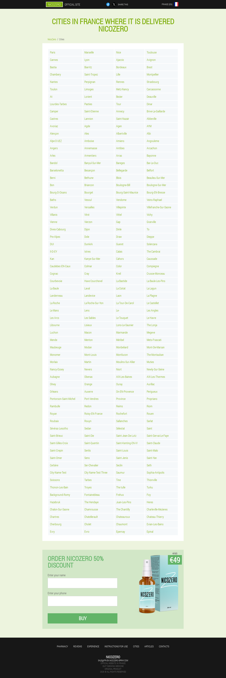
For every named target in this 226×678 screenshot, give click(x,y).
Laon (118, 295)
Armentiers (90, 155)
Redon (87, 406)
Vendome (121, 200)
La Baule (54, 288)
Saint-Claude (153, 443)
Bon (52, 185)
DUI (52, 244)
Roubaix (54, 421)
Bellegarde (121, 170)
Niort (119, 369)
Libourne (55, 325)
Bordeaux (121, 67)
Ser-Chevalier (91, 465)
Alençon (54, 133)
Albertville (121, 133)
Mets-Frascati (154, 340)
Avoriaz (54, 126)
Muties (150, 362)
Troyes (88, 487)
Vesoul (88, 200)
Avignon (151, 60)
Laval (87, 288)
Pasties (88, 104)
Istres (87, 251)
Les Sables (90, 318)
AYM (149, 126)
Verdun (54, 207)
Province (121, 399)
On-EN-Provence (125, 391)
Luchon (54, 332)
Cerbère (54, 465)
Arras (119, 155)
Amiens (120, 141)
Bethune (88, 178)
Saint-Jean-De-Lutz (126, 435)
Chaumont (121, 524)
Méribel (120, 340)
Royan (53, 413)
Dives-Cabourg (58, 229)
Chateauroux (123, 517)
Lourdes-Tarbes (58, 104)
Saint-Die (89, 435)
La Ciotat (121, 288)
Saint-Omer (56, 458)
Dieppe (150, 236)
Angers (54, 148)
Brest (149, 67)
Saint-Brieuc (56, 435)
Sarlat (150, 421)
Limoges (89, 89)
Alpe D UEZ (56, 141)
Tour (118, 104)
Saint (149, 428)
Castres (54, 118)
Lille (118, 74)
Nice (118, 52)
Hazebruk (55, 502)
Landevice (89, 295)
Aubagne (55, 377)
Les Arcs (54, 318)
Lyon (87, 60)
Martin (87, 362)
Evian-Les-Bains (155, 524)
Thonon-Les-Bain (59, 487)
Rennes (120, 82)
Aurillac (151, 384)
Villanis (53, 214)
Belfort (150, 170)
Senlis (87, 450)
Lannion (88, 118)
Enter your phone (57, 593)
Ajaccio (120, 60)
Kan (52, 259)
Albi (149, 133)
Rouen (150, 413)
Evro (86, 531)
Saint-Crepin (56, 450)
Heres (150, 502)
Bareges (120, 163)
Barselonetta (57, 170)
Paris (52, 52)
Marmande (122, 332)
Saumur (120, 472)
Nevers (88, 369)
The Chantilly (123, 509)
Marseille (89, 52)
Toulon (53, 89)
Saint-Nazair (122, 118)
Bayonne (151, 155)
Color (119, 266)
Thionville (152, 480)
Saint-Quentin (91, 443)
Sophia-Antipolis (155, 472)
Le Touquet (122, 318)
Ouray (119, 384)
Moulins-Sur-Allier (125, 362)
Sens (87, 458)
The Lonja (152, 325)
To (148, 229)
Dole (86, 236)
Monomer (55, 354)
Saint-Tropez (91, 74)
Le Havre (151, 318)
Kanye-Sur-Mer (92, 259)
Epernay (120, 531)
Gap (118, 222)
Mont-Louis (90, 354)
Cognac (54, 273)
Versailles (89, 207)
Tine (118, 480)
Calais (119, 251)
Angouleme (153, 141)
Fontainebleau (92, 495)
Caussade (152, 259)
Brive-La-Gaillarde (156, 111)
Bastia (53, 67)
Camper (54, 111)
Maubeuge (55, 347)
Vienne (53, 222)
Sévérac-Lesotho (59, 428)
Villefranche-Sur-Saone (159, 207)
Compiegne (153, 266)
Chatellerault (91, 517)
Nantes (54, 82)
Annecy (120, 111)
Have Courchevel (93, 281)
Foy (149, 495)
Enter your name (57, 575)
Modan (88, 347)
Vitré (86, 214)
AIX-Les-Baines (124, 377)
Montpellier (153, 74)
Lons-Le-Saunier (124, 325)
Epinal (150, 531)
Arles (52, 155)
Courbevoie (56, 281)
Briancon (89, 185)
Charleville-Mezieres (157, 509)
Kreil (118, 273)
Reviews (77, 646)
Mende (53, 340)
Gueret (119, 244)
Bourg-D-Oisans (58, 192)
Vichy (150, 214)
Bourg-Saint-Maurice (127, 192)
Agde (87, 126)
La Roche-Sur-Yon (93, 303)
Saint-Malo (152, 450)
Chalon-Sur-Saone (59, 509)
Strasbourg (153, 82)
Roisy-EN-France (93, 413)
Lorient (88, 96)
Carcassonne (154, 89)
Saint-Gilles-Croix (59, 443)
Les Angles (152, 310)
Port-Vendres (91, 399)
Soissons (55, 480)
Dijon (87, 229)
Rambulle (55, 406)
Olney (53, 384)
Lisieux (88, 325)
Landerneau (56, 295)
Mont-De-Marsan (156, 347)
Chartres (54, 517)
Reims (119, 406)
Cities (136, 646)
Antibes (120, 148)
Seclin (119, 465)
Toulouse (152, 52)
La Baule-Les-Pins (156, 281)
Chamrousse (91, 509)
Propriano (152, 399)
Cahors (120, 259)
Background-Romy (60, 495)
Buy (83, 618)
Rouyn (87, 421)
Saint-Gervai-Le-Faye (158, 435)
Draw (119, 236)
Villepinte (121, 207)
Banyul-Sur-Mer (92, 163)
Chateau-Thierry (155, 517)
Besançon (89, 170)
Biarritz (88, 67)
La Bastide (121, 281)
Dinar (149, 104)
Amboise (89, 141)
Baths (53, 200)
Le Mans (54, 310)
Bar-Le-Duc (152, 163)
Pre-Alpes (55, 236)
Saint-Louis (122, 450)
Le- (117, 310)
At (51, 96)
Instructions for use (116, 646)
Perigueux (152, 391)
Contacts (164, 646)
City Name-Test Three (95, 472)
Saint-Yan (152, 458)
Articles (149, 646)
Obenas (88, 377)
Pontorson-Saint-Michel (62, 399)
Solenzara (152, 244)
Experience (93, 646)
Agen (119, 126)
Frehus (120, 495)
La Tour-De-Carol (125, 303)
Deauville (151, 96)
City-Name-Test (58, 472)
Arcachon (152, 148)
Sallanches (122, 421)
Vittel (119, 214)
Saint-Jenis (122, 458)
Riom (149, 406)
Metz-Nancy (122, 89)
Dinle (118, 229)
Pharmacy (62, 646)
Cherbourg (55, 524)
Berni (52, 178)
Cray (86, 273)
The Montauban (155, 354)
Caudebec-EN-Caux (60, 266)
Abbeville (151, 118)
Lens (87, 310)
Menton (88, 340)
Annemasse (90, 148)
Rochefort (121, 413)
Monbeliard (122, 347)
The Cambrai (153, 251)
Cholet (87, 524)
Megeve (151, 332)
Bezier (119, 96)
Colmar (88, 266)
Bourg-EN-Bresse (156, 192)
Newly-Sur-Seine (155, 369)
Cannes (54, 60)
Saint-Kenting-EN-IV (127, 443)
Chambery (55, 74)
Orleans (54, 391)
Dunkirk (88, 244)
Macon (88, 332)
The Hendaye (91, 502)
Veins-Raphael (154, 200)
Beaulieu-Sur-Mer (156, 178)
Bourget (88, 192)
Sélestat (120, 428)
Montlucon (122, 354)
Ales (86, 133)
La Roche (55, 303)
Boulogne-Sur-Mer (156, 185)
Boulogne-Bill (123, 185)
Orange (88, 384)
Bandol (53, 163)
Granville (151, 222)
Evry (52, 531)
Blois (118, 178)
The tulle (120, 487)
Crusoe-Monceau (156, 273)
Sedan (87, 428)
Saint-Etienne (91, 111)
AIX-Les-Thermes (156, 377)
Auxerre (88, 391)
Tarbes (88, 480)
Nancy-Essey (57, 369)
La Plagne (152, 295)
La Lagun (151, 288)
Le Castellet (153, 303)
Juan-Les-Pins (123, 502)
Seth (149, 465)
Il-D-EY (53, 251)
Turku (150, 487)
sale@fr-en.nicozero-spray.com (113, 660)
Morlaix (54, 362)
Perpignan (89, 82)
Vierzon (88, 222)
